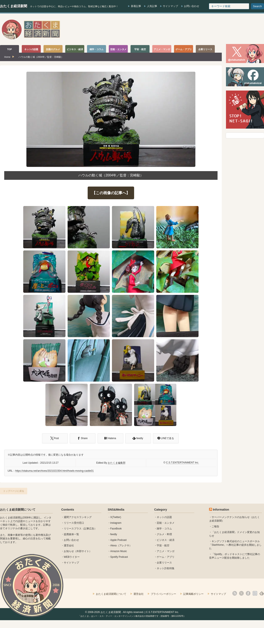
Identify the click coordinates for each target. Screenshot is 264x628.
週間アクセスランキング (78, 517)
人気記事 (152, 6)
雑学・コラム (164, 528)
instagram (115, 522)
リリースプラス (73, 528)
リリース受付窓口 (74, 522)
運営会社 (69, 545)
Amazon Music (118, 551)
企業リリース (164, 562)
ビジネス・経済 (165, 540)
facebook (248, 593)
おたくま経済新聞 (13, 6)
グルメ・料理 (164, 534)
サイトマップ (170, 6)
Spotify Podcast (119, 556)
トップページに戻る (13, 491)
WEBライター (72, 556)
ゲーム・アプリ (165, 556)
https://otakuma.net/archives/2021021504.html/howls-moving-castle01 (54, 470)
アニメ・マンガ (165, 551)
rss (234, 593)
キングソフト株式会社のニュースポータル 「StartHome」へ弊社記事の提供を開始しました (235, 545)
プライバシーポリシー (163, 593)
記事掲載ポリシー (193, 593)
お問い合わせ (191, 6)
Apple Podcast (118, 540)
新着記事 (136, 6)
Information (221, 509)
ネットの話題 (164, 517)
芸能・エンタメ (165, 522)
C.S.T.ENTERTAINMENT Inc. (182, 462)
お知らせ (69, 551)
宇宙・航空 (163, 545)
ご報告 (215, 526)
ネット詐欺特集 (165, 568)
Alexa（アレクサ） (121, 545)
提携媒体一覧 (71, 534)
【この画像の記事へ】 (111, 193)
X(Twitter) (115, 517)
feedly (113, 534)
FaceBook (116, 528)
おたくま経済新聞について (17, 509)
